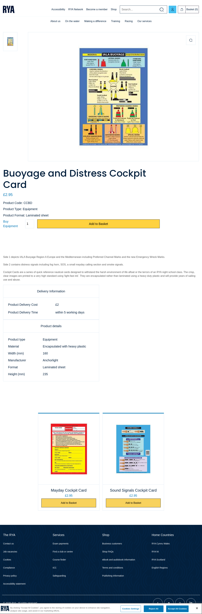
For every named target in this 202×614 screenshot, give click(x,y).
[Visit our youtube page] (169, 603)
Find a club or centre (63, 551)
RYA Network (75, 9)
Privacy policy (10, 575)
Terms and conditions (112, 567)
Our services (144, 21)
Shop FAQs (108, 551)
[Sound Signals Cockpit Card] (133, 448)
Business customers (112, 543)
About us (55, 21)
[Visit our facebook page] (158, 603)
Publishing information (113, 575)
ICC (54, 567)
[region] (101, 608)
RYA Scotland (158, 559)
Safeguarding (59, 575)
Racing (129, 21)
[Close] (196, 608)
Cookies (7, 559)
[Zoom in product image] (190, 40)
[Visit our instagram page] (180, 603)
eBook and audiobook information (118, 559)
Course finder (59, 559)
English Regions (160, 567)
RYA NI (155, 551)
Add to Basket (98, 224)
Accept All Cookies (177, 609)
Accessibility (58, 9)
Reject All (153, 609)
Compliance (9, 567)
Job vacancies (10, 551)
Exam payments (60, 543)
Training (115, 21)
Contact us (8, 543)
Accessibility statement (14, 583)
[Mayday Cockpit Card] (68, 448)
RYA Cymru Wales (161, 543)
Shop (114, 9)
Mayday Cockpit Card (68, 490)
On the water (72, 21)
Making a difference (95, 21)
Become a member (97, 9)
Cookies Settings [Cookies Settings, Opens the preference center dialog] (130, 609)
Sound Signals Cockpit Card (133, 490)
